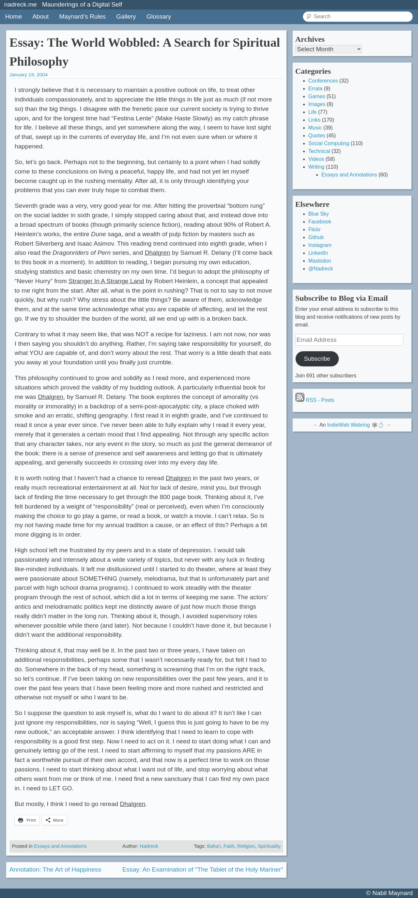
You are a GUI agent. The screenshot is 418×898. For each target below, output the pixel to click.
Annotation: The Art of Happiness (55, 869)
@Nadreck (320, 268)
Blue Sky (318, 214)
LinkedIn (318, 253)
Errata (315, 88)
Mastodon (319, 261)
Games (316, 96)
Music (315, 127)
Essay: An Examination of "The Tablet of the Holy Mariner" (202, 869)
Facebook (319, 221)
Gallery (126, 16)
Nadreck (149, 846)
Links (314, 120)
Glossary (159, 16)
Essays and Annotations (60, 846)
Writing (316, 167)
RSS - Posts (314, 400)
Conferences (323, 81)
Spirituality (269, 846)
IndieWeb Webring (348, 425)
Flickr (314, 229)
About (40, 16)
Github (316, 237)
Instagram (320, 245)
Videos (316, 159)
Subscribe (317, 359)
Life (312, 112)
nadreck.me (20, 4)
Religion (246, 846)
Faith (229, 846)
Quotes (316, 135)
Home (13, 16)
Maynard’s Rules (82, 16)
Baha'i (214, 846)
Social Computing (328, 143)
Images (316, 104)
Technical (319, 151)
